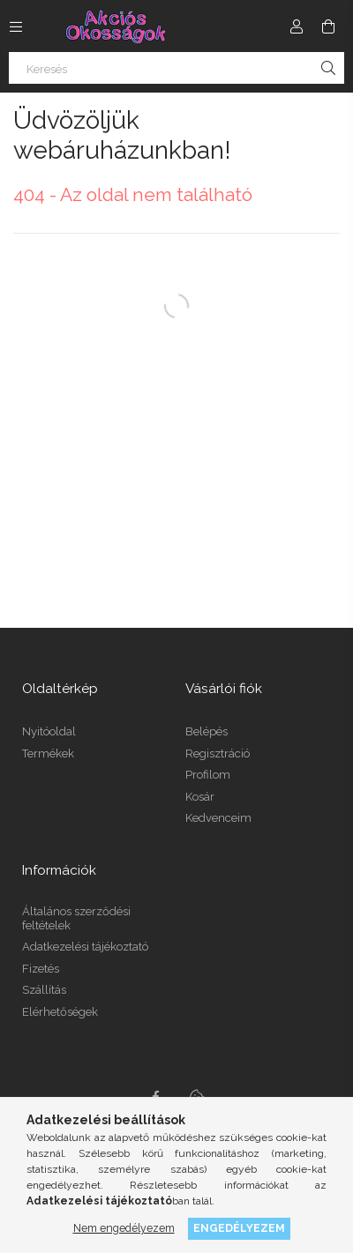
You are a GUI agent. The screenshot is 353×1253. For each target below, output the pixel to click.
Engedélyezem (239, 1227)
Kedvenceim (218, 817)
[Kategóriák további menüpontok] (16, 26)
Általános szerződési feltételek (76, 918)
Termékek (48, 753)
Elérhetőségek (60, 1011)
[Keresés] (176, 68)
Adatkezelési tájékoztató (85, 946)
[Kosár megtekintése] (328, 26)
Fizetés (40, 968)
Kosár (199, 796)
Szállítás (44, 989)
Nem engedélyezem (124, 1227)
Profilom (207, 774)
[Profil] (296, 26)
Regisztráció (217, 753)
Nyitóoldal (49, 731)
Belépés (206, 731)
